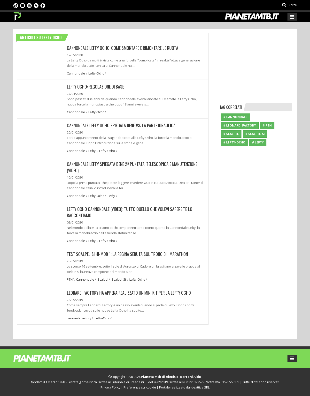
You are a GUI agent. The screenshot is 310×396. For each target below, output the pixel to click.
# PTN (267, 125)
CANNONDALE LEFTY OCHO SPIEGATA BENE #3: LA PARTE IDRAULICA (121, 125)
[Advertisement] (254, 63)
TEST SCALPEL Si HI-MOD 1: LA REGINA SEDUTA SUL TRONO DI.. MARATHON (127, 254)
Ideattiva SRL (200, 387)
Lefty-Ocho (96, 73)
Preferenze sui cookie (140, 387)
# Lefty (258, 142)
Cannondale (76, 73)
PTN (70, 279)
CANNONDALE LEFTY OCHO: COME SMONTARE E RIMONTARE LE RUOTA (122, 48)
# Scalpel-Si (255, 134)
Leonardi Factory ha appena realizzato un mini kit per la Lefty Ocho (129, 293)
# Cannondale (235, 117)
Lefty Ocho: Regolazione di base (95, 86)
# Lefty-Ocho (234, 142)
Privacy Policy (110, 387)
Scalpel (103, 279)
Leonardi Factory (79, 318)
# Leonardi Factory (239, 125)
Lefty (92, 151)
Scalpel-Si (119, 279)
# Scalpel (231, 134)
